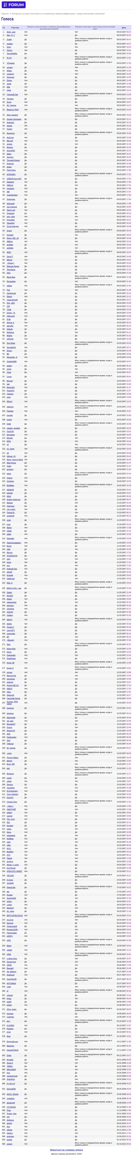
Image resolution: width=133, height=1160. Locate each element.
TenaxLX (10, 627)
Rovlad (9, 895)
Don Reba (11, 343)
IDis (8, 822)
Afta (8, 87)
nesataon (10, 188)
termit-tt (10, 861)
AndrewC (10, 122)
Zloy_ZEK (11, 303)
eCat (9, 1032)
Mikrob (9, 260)
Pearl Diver (11, 170)
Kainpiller (10, 538)
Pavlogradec (12, 933)
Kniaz (9, 998)
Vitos (9, 692)
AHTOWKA (11, 983)
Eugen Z (10, 668)
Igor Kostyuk (12, 207)
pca (8, 565)
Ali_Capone (11, 105)
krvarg (9, 231)
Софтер (10, 394)
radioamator (12, 602)
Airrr (8, 1127)
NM (8, 192)
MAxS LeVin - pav (14, 588)
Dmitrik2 (10, 235)
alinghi (9, 1123)
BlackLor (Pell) (13, 110)
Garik (9, 372)
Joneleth (10, 883)
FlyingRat (11, 220)
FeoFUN (10, 431)
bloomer (10, 923)
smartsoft (10, 516)
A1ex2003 (11, 151)
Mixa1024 (11, 387)
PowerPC (11, 391)
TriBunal (10, 744)
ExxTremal (11, 868)
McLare (10, 381)
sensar (9, 672)
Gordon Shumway (14, 119)
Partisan (10, 411)
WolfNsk (10, 839)
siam (9, 842)
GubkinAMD (12, 361)
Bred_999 (11, 764)
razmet (9, 816)
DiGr (9, 273)
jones (9, 562)
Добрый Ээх (12, 569)
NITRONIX (11, 174)
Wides (9, 71)
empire (9, 144)
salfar (9, 534)
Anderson (11, 975)
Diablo (9, 592)
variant (9, 1144)
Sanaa (9, 126)
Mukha (9, 336)
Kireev (9, 351)
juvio (9, 524)
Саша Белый (12, 300)
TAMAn (10, 1066)
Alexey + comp (13, 865)
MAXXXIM (11, 718)
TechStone (11, 270)
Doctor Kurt (11, 962)
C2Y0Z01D (11, 1107)
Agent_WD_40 (13, 238)
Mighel (9, 761)
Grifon (9, 901)
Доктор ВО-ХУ (13, 685)
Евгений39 (11, 1089)
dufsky (9, 366)
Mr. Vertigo (11, 748)
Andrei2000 (11, 898)
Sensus (10, 784)
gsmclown (11, 679)
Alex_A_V (11, 35)
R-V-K (9, 58)
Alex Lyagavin (12, 115)
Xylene (9, 478)
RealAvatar (11, 658)
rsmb (9, 520)
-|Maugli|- (10, 640)
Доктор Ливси (12, 758)
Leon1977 (11, 630)
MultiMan (10, 485)
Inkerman (10, 506)
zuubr (9, 84)
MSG (9, 441)
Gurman (10, 1014)
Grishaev (10, 481)
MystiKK (10, 1060)
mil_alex (10, 721)
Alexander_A (12, 357)
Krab (9, 319)
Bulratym (10, 774)
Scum (9, 102)
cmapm (10, 67)
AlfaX (9, 496)
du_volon (10, 911)
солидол (10, 74)
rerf (8, 1117)
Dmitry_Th (11, 313)
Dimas (9, 80)
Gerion (9, 50)
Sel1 (8, 740)
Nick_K (10, 583)
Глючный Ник (12, 94)
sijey (8, 559)
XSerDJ (10, 612)
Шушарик (11, 435)
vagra (9, 829)
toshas (9, 1140)
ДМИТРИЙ (11, 809)
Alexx (9, 832)
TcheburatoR (12, 926)
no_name (10, 449)
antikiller (10, 248)
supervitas (11, 634)
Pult (8, 290)
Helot (9, 90)
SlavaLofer (11, 887)
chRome (10, 339)
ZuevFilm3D (12, 979)
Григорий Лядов (13, 698)
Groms (9, 727)
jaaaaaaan (11, 835)
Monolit (10, 438)
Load (9, 987)
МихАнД (10, 908)
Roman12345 (12, 930)
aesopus (10, 605)
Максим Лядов (13, 266)
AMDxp (10, 241)
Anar (9, 1036)
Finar (9, 1110)
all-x (8, 1021)
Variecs (10, 1133)
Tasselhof (11, 223)
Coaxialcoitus (12, 195)
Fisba (9, 466)
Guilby (9, 39)
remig (9, 369)
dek (8, 768)
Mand (9, 946)
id (7, 991)
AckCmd (10, 137)
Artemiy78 (11, 731)
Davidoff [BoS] (12, 1050)
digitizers (10, 1120)
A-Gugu (10, 880)
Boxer (9, 546)
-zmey (9, 753)
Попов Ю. (11, 512)
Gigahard (10, 213)
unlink (9, 781)
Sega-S (10, 1063)
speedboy (11, 1098)
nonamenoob (12, 1076)
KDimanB (11, 204)
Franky (9, 129)
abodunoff (11, 1103)
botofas (10, 493)
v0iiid (9, 954)
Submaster (11, 655)
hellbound (11, 579)
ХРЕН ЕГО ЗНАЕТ (14, 871)
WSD (9, 252)
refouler (10, 995)
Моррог (10, 147)
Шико (9, 154)
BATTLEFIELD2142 (15, 915)
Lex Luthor (11, 509)
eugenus (10, 708)
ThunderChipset (13, 160)
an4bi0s (10, 245)
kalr (8, 384)
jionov (9, 652)
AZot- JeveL (12, 1009)
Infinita (9, 1130)
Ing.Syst (10, 920)
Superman (11, 199)
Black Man (11, 277)
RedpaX (10, 1029)
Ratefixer (10, 182)
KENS (9, 624)
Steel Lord (11, 210)
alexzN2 (10, 326)
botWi (9, 1002)
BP (8, 637)
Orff (8, 306)
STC (8, 855)
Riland (9, 296)
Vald (8, 549)
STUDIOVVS (12, 556)
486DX (9, 689)
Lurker (9, 905)
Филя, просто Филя (15, 460)
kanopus (10, 713)
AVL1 (9, 848)
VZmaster (11, 63)
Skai (8, 644)
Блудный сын (12, 1041)
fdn (8, 892)
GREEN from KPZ (14, 179)
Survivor (10, 157)
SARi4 (9, 813)
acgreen (10, 469)
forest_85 (10, 663)
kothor (9, 1005)
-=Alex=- (10, 806)
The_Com (11, 819)
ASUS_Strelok (12, 1094)
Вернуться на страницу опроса (66, 1150)
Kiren (9, 47)
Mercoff (10, 141)
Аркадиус (11, 133)
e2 (8, 444)
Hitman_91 (11, 456)
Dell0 (9, 424)
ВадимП (10, 968)
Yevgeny (10, 99)
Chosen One (12, 802)
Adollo (9, 599)
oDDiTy (10, 936)
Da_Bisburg (11, 972)
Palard (9, 858)
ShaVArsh (11, 1079)
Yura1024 (11, 788)
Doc (8, 1073)
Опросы (5, 13)
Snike (9, 1055)
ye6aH (9, 950)
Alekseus (10, 332)
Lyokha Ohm (12, 958)
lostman (10, 682)
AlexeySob (11, 649)
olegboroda (11, 293)
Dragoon (10, 164)
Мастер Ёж (11, 676)
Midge (9, 528)
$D (8, 354)
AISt (8, 734)
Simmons (10, 77)
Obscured (11, 316)
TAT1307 (10, 876)
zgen (9, 397)
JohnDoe (10, 609)
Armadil (10, 575)
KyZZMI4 (10, 1025)
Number (10, 826)
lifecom (10, 552)
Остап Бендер (13, 226)
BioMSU (10, 852)
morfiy (9, 778)
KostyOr (10, 797)
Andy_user (11, 32)
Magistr (10, 503)
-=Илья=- (11, 263)
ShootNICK (11, 347)
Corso (9, 377)
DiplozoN (10, 695)
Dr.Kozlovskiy (12, 791)
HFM (9, 940)
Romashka (11, 281)
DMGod (10, 185)
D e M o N (11, 1083)
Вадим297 (11, 724)
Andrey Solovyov (14, 499)
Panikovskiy (11, 737)
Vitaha (9, 286)
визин (9, 167)
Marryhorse (11, 463)
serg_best (11, 217)
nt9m (9, 845)
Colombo (10, 1017)
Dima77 (10, 256)
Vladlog (10, 615)
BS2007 (10, 596)
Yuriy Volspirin (12, 794)
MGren (9, 401)
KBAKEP (10, 490)
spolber (10, 44)
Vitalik (9, 531)
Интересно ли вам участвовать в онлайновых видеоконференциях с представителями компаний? (58, 13)
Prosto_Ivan (12, 1114)
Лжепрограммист (14, 543)
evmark (10, 415)
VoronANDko (12, 53)
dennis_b (10, 323)
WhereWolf (11, 1069)
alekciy (9, 619)
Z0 (8, 453)
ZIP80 (9, 965)
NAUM (9, 572)
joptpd (9, 420)
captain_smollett (13, 428)
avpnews (10, 1136)
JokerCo (10, 407)
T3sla (9, 309)
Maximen (10, 1046)
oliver (9, 474)
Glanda (10, 329)
